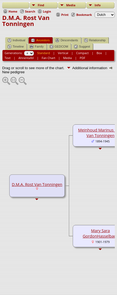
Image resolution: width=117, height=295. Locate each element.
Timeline (16, 47)
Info (98, 5)
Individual (16, 40)
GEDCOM (59, 47)
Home (12, 11)
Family (36, 47)
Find (41, 5)
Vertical (63, 53)
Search (30, 11)
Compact (82, 53)
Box (99, 53)
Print (65, 15)
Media (70, 5)
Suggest (82, 47)
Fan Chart (48, 58)
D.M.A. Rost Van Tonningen (37, 184)
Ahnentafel (26, 58)
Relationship (95, 40)
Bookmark (84, 15)
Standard (43, 53)
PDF (82, 58)
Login (47, 11)
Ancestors (40, 40)
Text (8, 58)
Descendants (66, 40)
